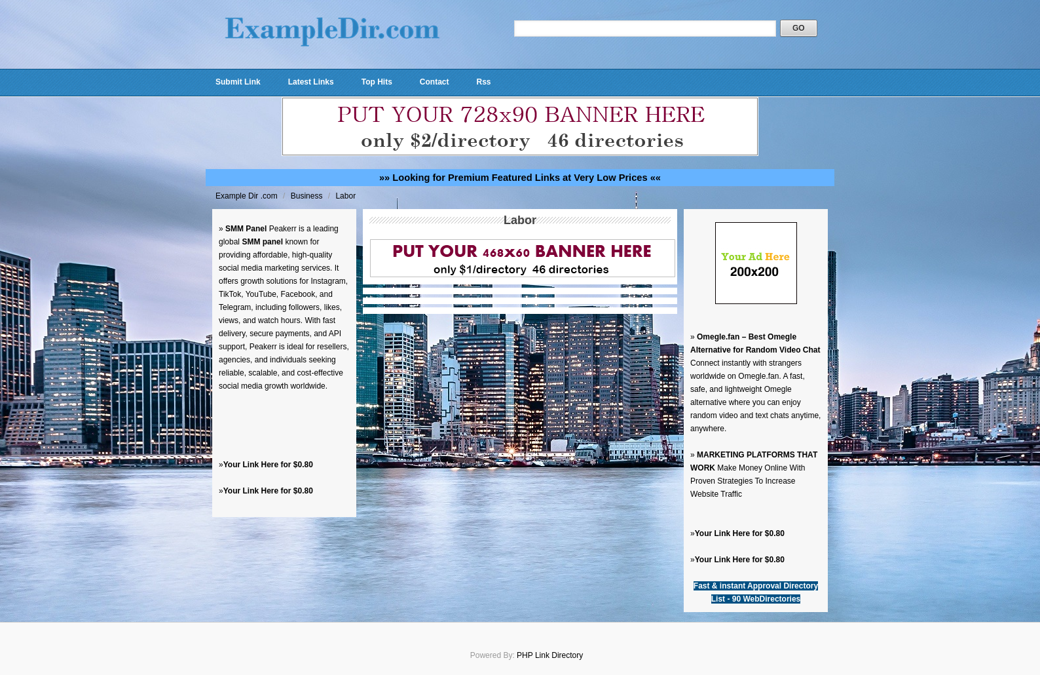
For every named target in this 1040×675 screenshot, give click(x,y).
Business (308, 196)
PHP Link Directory (550, 655)
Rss (483, 82)
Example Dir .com (247, 196)
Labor (345, 196)
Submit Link (238, 82)
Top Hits (377, 82)
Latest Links (311, 82)
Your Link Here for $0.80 (268, 464)
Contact (434, 82)
